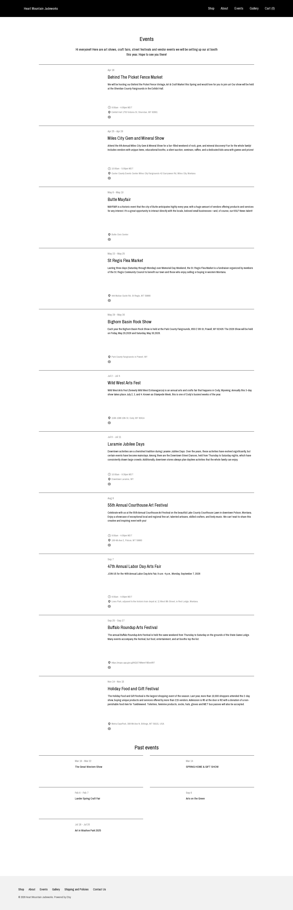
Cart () (270, 8)
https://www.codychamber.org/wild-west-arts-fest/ (135, 422)
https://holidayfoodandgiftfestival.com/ (129, 728)
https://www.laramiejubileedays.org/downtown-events (136, 484)
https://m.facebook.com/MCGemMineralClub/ (132, 178)
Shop (211, 8)
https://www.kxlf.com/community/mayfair (129, 239)
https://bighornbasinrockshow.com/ (127, 361)
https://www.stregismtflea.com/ (126, 300)
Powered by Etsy (62, 897)
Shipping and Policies (76, 889)
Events (239, 8)
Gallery (254, 8)
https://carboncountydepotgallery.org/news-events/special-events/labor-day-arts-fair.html (153, 606)
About (224, 8)
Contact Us (99, 889)
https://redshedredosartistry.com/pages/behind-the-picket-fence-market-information (151, 117)
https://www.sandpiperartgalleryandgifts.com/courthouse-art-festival (143, 545)
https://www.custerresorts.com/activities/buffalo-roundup (138, 667)
